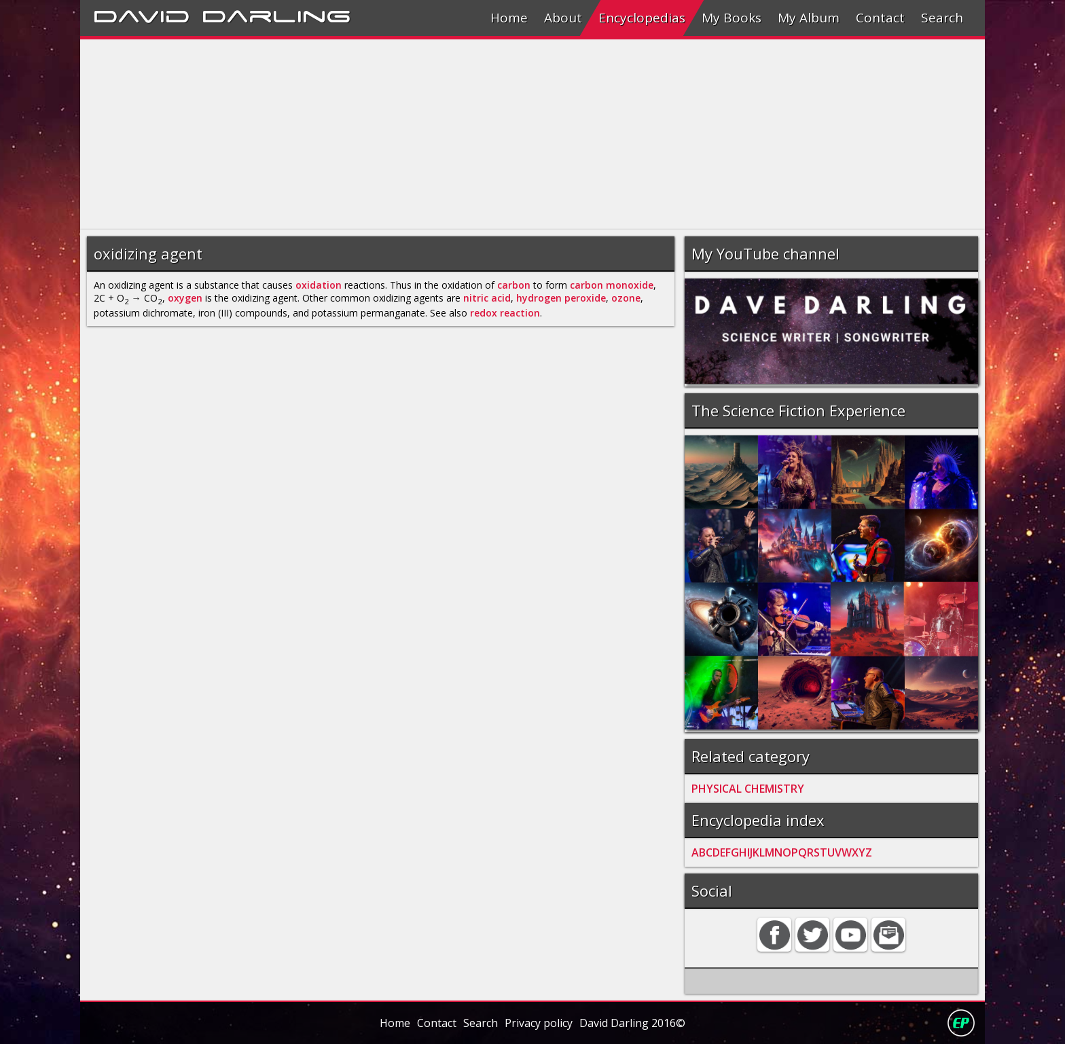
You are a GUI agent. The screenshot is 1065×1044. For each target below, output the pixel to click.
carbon (513, 284)
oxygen (185, 297)
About (563, 17)
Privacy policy (539, 1022)
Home (509, 17)
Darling (276, 14)
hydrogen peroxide (561, 297)
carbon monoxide (611, 284)
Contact (880, 17)
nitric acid (487, 297)
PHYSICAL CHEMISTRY (747, 788)
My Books (731, 17)
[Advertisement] (487, 134)
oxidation (318, 284)
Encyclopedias (641, 17)
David (141, 14)
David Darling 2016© (632, 1022)
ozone (625, 297)
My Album (809, 17)
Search (942, 17)
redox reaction (505, 312)
